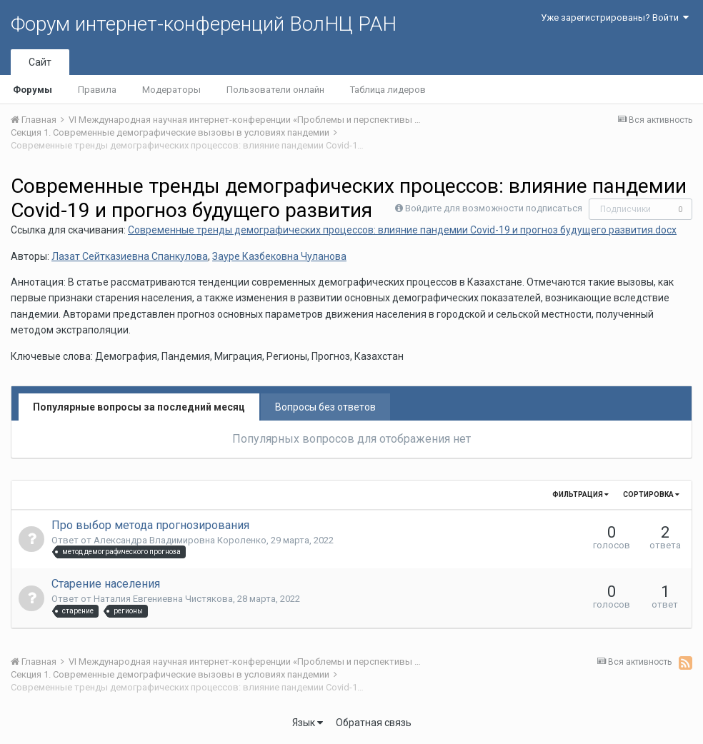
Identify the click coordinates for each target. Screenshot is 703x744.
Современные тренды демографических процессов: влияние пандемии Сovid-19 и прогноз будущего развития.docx (402, 230)
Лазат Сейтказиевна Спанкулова (129, 256)
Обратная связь (374, 722)
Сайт (40, 62)
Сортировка (651, 494)
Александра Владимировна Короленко (180, 540)
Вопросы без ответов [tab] (325, 407)
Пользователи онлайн (275, 89)
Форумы (32, 89)
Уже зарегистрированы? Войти (615, 17)
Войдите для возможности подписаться (493, 208)
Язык (307, 722)
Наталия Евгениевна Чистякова (163, 598)
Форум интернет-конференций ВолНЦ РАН (204, 24)
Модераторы (171, 89)
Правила (97, 89)
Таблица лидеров (388, 89)
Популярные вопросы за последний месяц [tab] (139, 407)
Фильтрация (580, 494)
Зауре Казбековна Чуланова (279, 256)
